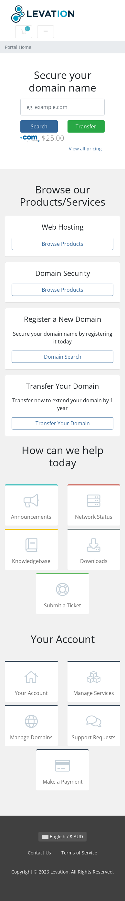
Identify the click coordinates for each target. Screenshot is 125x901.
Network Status (94, 506)
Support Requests (94, 726)
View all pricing (85, 149)
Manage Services (94, 682)
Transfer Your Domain (63, 423)
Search (39, 126)
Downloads (94, 550)
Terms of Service (79, 853)
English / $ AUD (62, 836)
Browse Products (62, 243)
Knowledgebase (31, 550)
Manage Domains (31, 726)
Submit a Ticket (62, 595)
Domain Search (62, 356)
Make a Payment (62, 771)
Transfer (86, 126)
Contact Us (39, 853)
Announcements (31, 506)
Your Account (31, 682)
